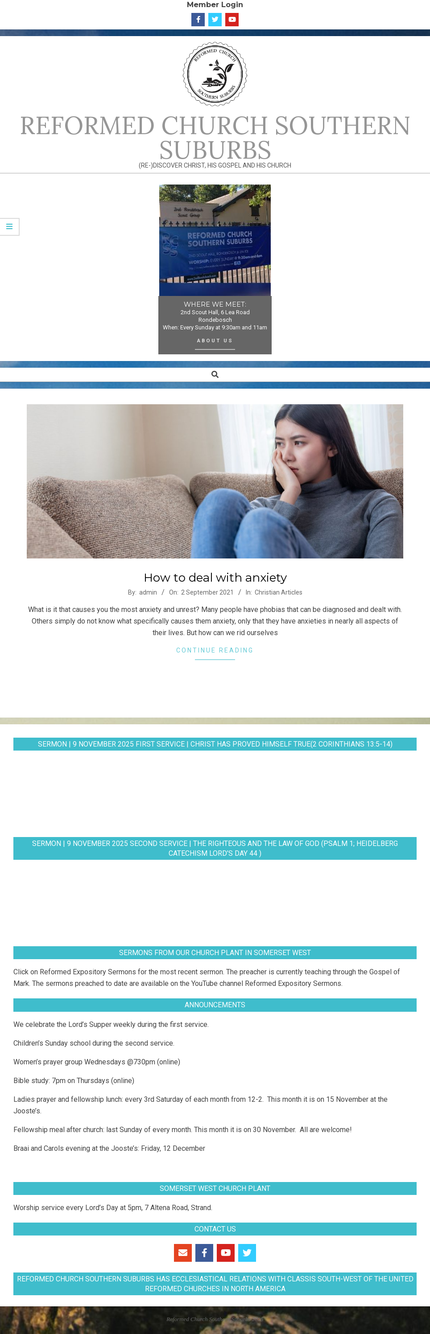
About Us (215, 340)
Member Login (215, 4)
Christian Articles (278, 592)
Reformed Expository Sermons (88, 972)
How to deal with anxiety (215, 578)
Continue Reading (215, 650)
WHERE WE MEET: (215, 304)
